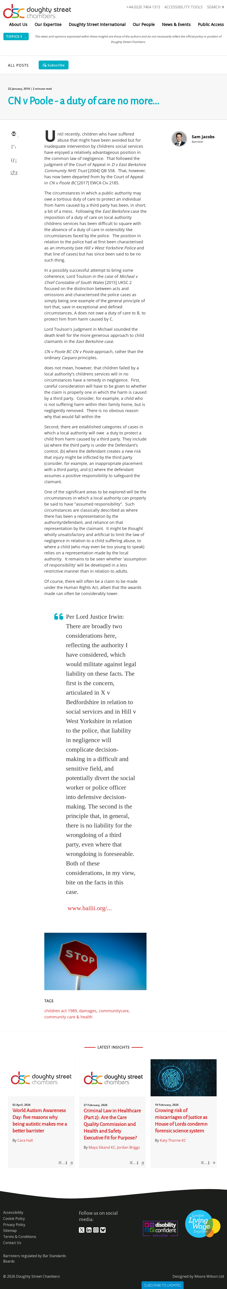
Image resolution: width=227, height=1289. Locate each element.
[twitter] (13, 147)
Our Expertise (48, 24)
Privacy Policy (14, 1224)
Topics (16, 36)
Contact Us (12, 1242)
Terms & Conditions (19, 1236)
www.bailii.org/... (90, 908)
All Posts (18, 65)
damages (88, 1010)
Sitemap (10, 1230)
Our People (144, 24)
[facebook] (13, 173)
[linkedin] (13, 160)
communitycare (114, 1010)
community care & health (68, 1016)
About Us (18, 24)
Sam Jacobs (203, 136)
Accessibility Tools (183, 7)
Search (214, 7)
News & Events (176, 24)
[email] (13, 134)
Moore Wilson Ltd (209, 1276)
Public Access (211, 24)
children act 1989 (60, 1010)
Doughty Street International (97, 24)
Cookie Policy (14, 1218)
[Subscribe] (54, 65)
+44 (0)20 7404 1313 (143, 7)
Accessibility (13, 1212)
